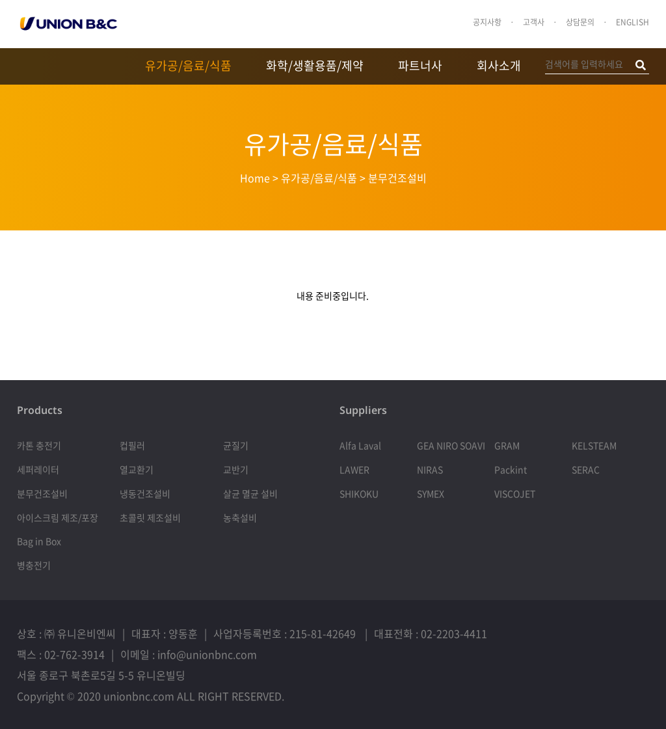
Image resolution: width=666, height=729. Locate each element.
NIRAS (430, 469)
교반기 (235, 469)
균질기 (235, 445)
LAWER (354, 469)
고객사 (533, 22)
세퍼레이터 (38, 469)
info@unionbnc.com (207, 654)
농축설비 (240, 517)
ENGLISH (632, 22)
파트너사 (420, 65)
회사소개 (499, 65)
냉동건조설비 (145, 493)
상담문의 (580, 22)
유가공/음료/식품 (188, 65)
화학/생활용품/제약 (315, 65)
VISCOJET (514, 493)
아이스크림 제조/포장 (57, 517)
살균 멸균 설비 (250, 493)
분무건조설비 (42, 493)
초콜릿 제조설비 (150, 517)
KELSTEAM (594, 445)
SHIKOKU (359, 493)
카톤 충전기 (39, 445)
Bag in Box (39, 540)
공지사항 (487, 22)
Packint (510, 469)
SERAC (586, 469)
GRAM (507, 445)
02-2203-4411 (454, 633)
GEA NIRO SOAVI (451, 445)
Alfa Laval (360, 445)
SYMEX (430, 493)
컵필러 (132, 445)
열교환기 (136, 469)
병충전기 (34, 564)
